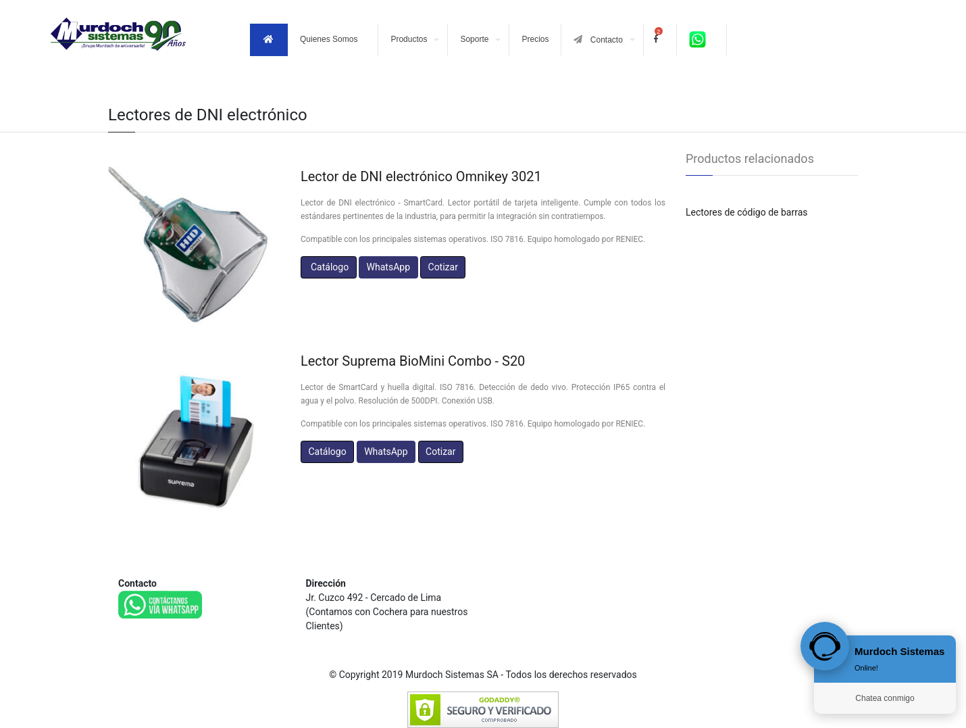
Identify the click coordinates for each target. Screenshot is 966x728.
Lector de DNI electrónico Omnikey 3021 (421, 176)
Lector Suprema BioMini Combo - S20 (413, 361)
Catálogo (328, 267)
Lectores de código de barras (747, 212)
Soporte (474, 39)
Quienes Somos (328, 39)
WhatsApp (388, 267)
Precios (535, 39)
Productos (408, 39)
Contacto (598, 39)
